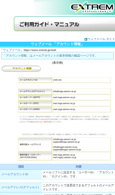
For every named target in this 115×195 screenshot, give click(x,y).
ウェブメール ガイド (101, 39)
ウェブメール (12, 49)
